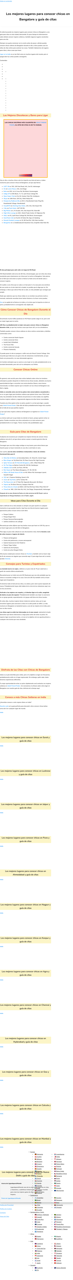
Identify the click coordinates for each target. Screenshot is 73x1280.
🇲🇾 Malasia (57, 1246)
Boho (5, 191)
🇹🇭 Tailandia (58, 1256)
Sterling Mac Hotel (19, 206)
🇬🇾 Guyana (57, 1198)
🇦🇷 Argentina (39, 1198)
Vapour (6, 484)
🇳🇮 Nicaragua (58, 1220)
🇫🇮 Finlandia (39, 1176)
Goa (1, 302)
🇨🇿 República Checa (60, 1174)
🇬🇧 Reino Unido (59, 1171)
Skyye (5, 199)
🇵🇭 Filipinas (38, 1251)
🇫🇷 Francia (38, 1174)
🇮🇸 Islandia (38, 1186)
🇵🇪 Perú (56, 1203)
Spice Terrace (8, 463)
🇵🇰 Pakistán (58, 1251)
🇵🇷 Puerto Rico (59, 1224)
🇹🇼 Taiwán (57, 1258)
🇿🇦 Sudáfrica (58, 1239)
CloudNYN (7, 206)
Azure (5, 480)
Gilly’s (6, 216)
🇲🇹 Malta (57, 1157)
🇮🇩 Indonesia (39, 1256)
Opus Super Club (9, 196)
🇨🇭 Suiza (57, 1186)
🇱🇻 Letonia (38, 1191)
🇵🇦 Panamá (57, 1222)
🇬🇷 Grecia (38, 1178)
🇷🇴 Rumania (58, 1176)
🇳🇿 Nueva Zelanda (60, 1268)
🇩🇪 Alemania (39, 1154)
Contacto (3, 1213)
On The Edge (8, 465)
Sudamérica (34, 1195)
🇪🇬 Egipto (38, 1236)
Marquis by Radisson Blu (12, 201)
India (1, 712)
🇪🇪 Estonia (38, 1171)
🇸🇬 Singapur (58, 1253)
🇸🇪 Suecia (57, 1183)
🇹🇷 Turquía (57, 1261)
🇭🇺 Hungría (38, 1181)
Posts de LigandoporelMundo (11, 1198)
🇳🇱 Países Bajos (59, 1164)
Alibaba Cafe (8, 468)
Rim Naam (7, 470)
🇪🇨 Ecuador (38, 1210)
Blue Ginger (7, 460)
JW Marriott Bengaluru (22, 463)
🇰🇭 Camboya (39, 1244)
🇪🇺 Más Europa (59, 1191)
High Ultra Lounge (10, 213)
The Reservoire (8, 482)
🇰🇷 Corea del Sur (40, 1248)
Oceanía (33, 1265)
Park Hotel (12, 208)
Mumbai (29, 554)
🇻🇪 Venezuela (58, 1205)
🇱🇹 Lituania (38, 1193)
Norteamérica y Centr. (37, 1212)
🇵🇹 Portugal (58, 1169)
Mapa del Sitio (4, 1216)
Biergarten (7, 223)
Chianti (6, 489)
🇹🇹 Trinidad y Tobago (61, 1229)
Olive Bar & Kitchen (10, 458)
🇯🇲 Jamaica (57, 1215)
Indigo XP (7, 194)
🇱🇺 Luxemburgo (59, 1154)
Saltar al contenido (6, 1)
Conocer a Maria (25, 175)
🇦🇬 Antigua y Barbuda (42, 1215)
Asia (31, 1241)
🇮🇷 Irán (37, 1258)
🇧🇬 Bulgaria (38, 1162)
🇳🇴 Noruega (58, 1162)
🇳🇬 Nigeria (57, 1236)
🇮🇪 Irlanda (38, 1183)
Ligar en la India (5, 54)
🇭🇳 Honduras (39, 1232)
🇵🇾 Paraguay (58, 1200)
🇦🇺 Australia (39, 1268)
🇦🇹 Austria (38, 1157)
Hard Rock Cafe (9, 218)
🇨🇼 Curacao (38, 1224)
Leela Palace (12, 189)
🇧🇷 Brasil (37, 1200)
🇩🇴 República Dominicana (62, 1227)
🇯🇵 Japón (37, 1263)
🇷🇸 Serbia (57, 1181)
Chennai (7, 559)
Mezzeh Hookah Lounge (11, 220)
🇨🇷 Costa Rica (39, 1220)
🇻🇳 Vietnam (58, 1263)
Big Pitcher (7, 211)
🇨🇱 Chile (37, 1205)
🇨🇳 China (37, 1246)
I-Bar (5, 208)
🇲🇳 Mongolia (58, 1248)
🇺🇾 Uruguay (58, 1207)
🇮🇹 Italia (37, 1188)
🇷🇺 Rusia (57, 1178)
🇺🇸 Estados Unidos (41, 1227)
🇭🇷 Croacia (38, 1164)
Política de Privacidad (7, 1205)
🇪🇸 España (38, 1169)
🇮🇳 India (37, 1253)
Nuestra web (4, 706)
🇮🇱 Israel (37, 1261)
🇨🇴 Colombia (39, 1207)
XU (4, 189)
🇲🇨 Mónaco (57, 1159)
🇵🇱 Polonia (57, 1166)
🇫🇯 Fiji (37, 1270)
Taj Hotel (13, 480)
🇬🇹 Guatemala (39, 1229)
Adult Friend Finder (9, 405)
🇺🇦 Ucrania (57, 1188)
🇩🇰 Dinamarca (39, 1166)
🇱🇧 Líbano (57, 1244)
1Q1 (5, 477)
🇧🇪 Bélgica (38, 1159)
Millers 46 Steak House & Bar (13, 472)
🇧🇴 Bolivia (38, 1203)
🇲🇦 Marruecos (39, 1239)
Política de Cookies (6, 1209)
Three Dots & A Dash (10, 487)
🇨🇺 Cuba (37, 1222)
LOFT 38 (6, 186)
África (32, 1234)
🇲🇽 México (57, 1217)
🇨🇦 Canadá (38, 1217)
